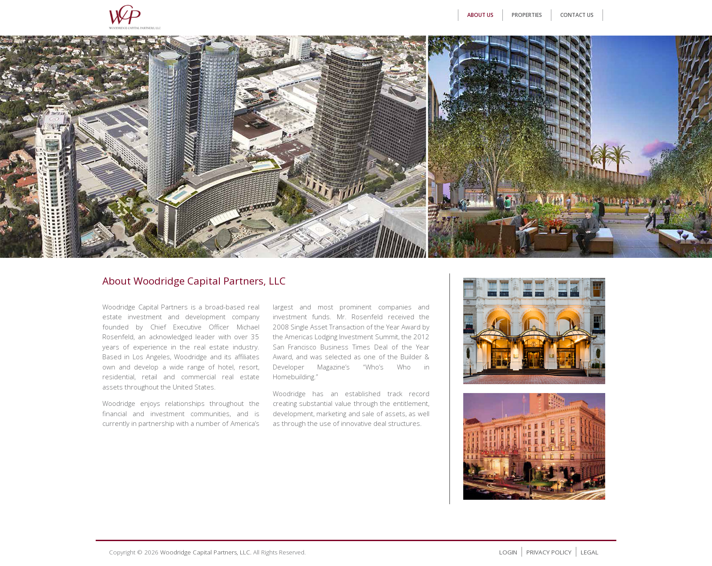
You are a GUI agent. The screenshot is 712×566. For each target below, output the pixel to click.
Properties (527, 15)
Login (508, 552)
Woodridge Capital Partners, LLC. (205, 552)
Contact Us (577, 15)
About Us (480, 15)
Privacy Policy (548, 552)
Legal (590, 552)
